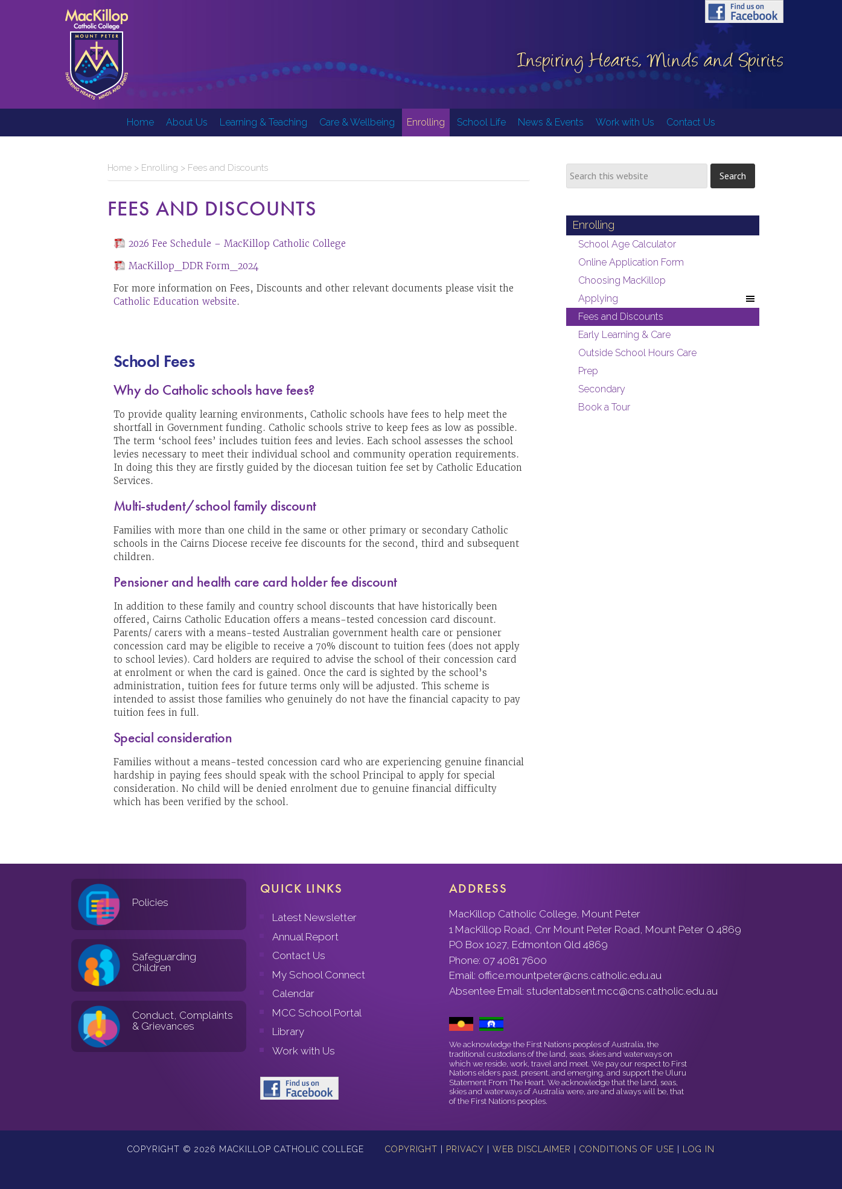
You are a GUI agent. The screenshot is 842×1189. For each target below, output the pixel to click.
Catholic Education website (175, 301)
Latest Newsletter (314, 917)
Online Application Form (631, 262)
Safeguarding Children (164, 962)
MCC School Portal (317, 1013)
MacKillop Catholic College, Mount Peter (96, 54)
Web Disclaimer (532, 1149)
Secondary (601, 389)
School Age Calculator (627, 244)
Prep (588, 371)
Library (288, 1031)
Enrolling (159, 167)
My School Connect (318, 975)
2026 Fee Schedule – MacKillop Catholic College (237, 243)
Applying (667, 299)
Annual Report (305, 937)
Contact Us (298, 955)
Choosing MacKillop (622, 280)
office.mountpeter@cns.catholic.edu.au (570, 975)
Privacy (465, 1149)
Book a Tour (604, 407)
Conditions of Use (626, 1149)
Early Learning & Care (624, 334)
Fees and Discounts (620, 316)
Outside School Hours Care (637, 353)
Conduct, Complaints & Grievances (182, 1021)
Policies (150, 902)
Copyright (411, 1149)
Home (119, 167)
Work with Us (303, 1051)
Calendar (293, 993)
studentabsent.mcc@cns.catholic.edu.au (622, 991)
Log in (699, 1149)
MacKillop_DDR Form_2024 (194, 266)
